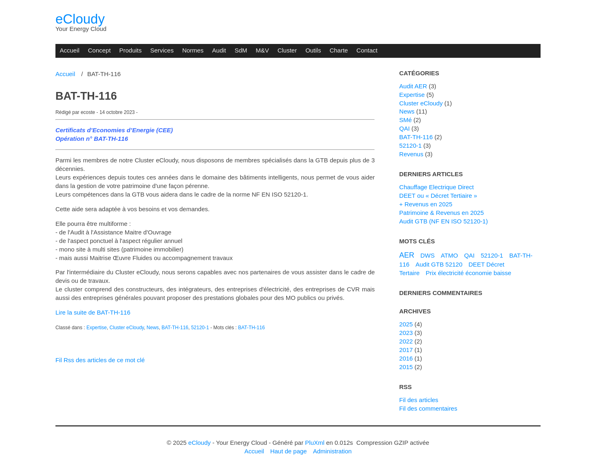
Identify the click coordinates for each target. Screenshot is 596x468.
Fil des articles (418, 399)
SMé (405, 119)
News (153, 327)
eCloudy (80, 18)
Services (161, 50)
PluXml (314, 442)
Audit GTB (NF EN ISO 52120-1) (443, 221)
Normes (192, 50)
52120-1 (200, 327)
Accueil (69, 50)
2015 (406, 366)
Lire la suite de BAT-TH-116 (92, 312)
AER (406, 255)
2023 (406, 332)
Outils (313, 50)
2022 (406, 341)
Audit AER (413, 86)
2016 (406, 358)
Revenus (411, 154)
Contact (366, 50)
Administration (332, 451)
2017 (406, 349)
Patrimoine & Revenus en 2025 (441, 212)
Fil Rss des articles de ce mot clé (100, 359)
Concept (99, 50)
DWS (427, 255)
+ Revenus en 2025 (425, 204)
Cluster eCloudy (127, 327)
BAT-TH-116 (86, 96)
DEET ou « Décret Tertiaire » (438, 195)
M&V (262, 50)
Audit (219, 50)
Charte (338, 50)
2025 (406, 324)
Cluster (287, 50)
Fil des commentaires (428, 408)
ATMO (449, 255)
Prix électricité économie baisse (468, 272)
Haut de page (288, 451)
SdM (240, 50)
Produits (130, 50)
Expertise (96, 327)
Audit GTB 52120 (438, 264)
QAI (404, 128)
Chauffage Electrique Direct (436, 187)
